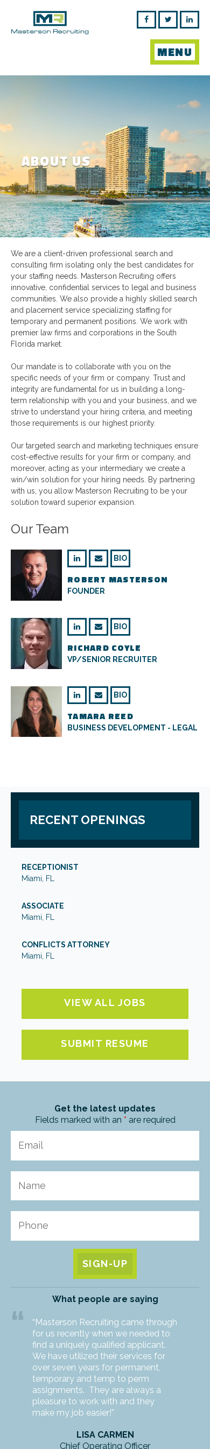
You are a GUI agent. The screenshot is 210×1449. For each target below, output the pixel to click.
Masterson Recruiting (50, 29)
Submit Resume (105, 1043)
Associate (105, 912)
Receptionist (105, 873)
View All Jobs (105, 1002)
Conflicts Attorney (105, 951)
